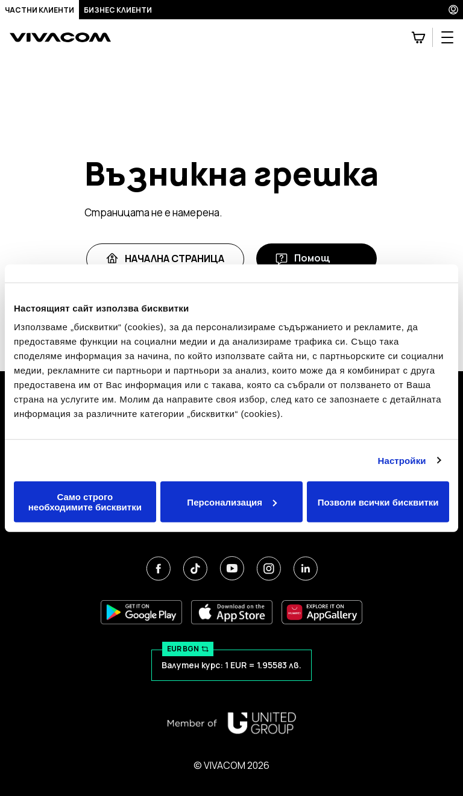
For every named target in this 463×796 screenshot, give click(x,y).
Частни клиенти (39, 10)
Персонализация (232, 502)
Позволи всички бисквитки (378, 502)
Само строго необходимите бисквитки (85, 502)
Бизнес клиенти (118, 10)
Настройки (402, 460)
